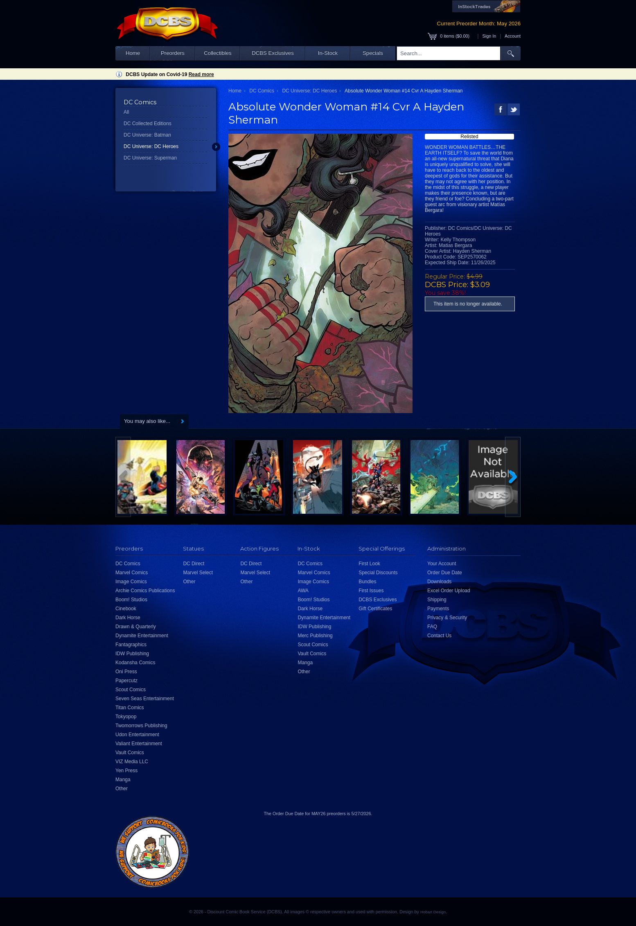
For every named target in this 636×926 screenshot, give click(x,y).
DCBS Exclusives (273, 53)
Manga (123, 779)
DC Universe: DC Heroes (151, 146)
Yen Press (126, 770)
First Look (369, 563)
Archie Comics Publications (145, 590)
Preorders (173, 53)
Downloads (439, 581)
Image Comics (131, 581)
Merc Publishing (315, 635)
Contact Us (439, 635)
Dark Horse (127, 617)
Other (121, 788)
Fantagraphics (131, 644)
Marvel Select (198, 572)
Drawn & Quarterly (135, 626)
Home (133, 53)
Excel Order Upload (448, 590)
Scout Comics (130, 689)
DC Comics (261, 91)
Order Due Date (444, 572)
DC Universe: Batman (147, 135)
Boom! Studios (131, 599)
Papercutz (126, 680)
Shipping (437, 599)
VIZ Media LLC (131, 761)
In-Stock (328, 53)
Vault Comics (129, 752)
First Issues (371, 590)
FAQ (432, 626)
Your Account (441, 563)
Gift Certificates (375, 608)
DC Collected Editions (147, 123)
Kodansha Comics (135, 662)
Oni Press (126, 671)
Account (513, 36)
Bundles (367, 581)
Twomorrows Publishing (141, 725)
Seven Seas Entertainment (144, 698)
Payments (438, 608)
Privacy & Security (447, 617)
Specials (373, 53)
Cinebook (125, 608)
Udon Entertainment (137, 734)
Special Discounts (378, 572)
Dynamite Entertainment (141, 635)
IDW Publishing (132, 653)
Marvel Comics (131, 572)
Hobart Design (433, 912)
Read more (201, 74)
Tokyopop (125, 716)
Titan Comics (129, 707)
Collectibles (217, 53)
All (126, 112)
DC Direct (193, 563)
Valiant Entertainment (138, 743)
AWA (303, 590)
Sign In (489, 36)
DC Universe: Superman (150, 158)
